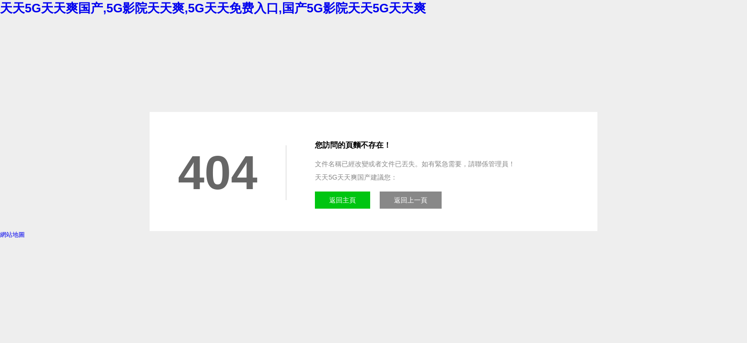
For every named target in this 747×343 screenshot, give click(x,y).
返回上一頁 (410, 200)
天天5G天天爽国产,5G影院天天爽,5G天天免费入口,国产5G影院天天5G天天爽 (213, 8)
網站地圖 (12, 234)
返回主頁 (342, 200)
